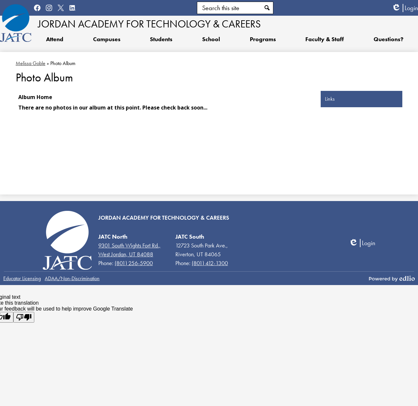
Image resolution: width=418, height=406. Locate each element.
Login (405, 8)
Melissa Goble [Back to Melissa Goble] (30, 63)
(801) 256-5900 (134, 263)
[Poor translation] (23, 317)
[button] (161, 38)
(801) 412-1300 (210, 263)
